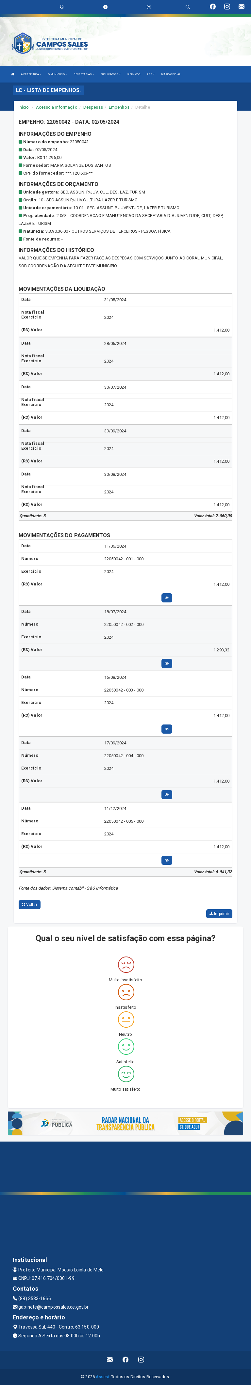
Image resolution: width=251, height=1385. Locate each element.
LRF (151, 74)
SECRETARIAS (84, 74)
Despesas (93, 107)
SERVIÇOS (134, 74)
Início (24, 107)
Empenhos (119, 107)
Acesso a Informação (56, 107)
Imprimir (219, 913)
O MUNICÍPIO (57, 74)
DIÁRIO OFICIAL (171, 74)
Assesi (102, 1376)
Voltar (29, 904)
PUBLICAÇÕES (111, 74)
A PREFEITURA (31, 74)
